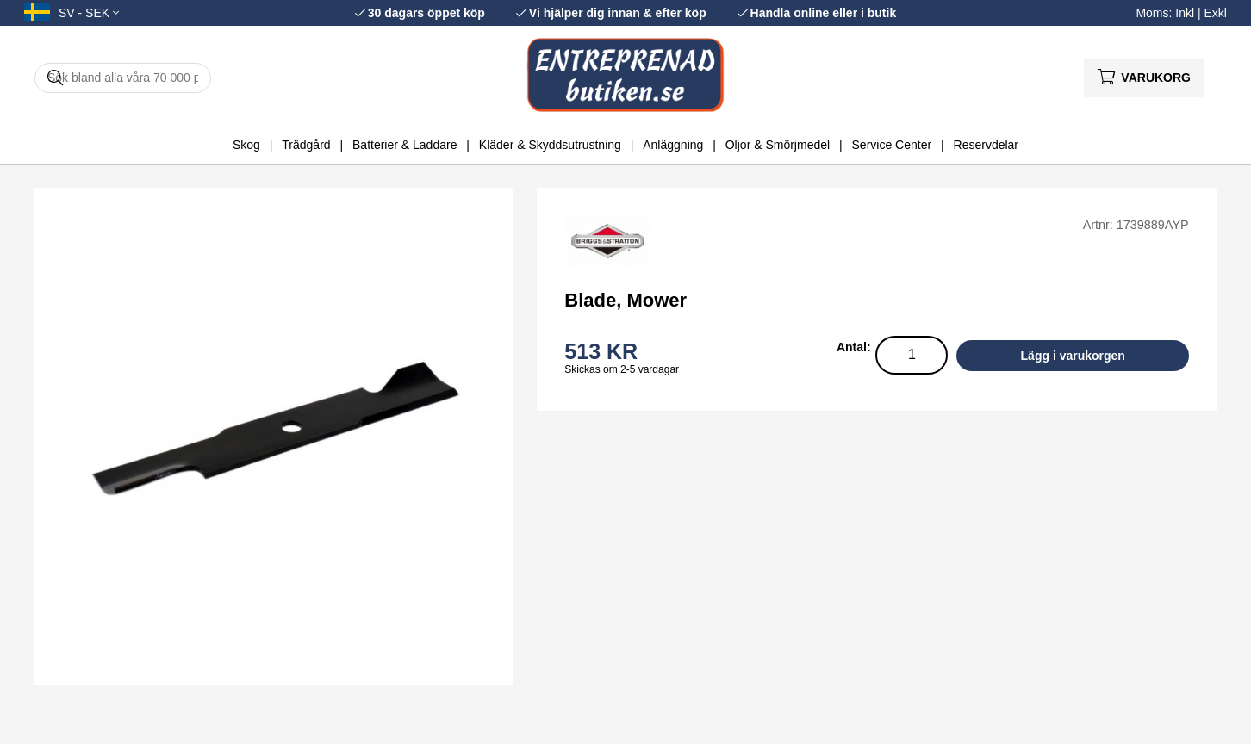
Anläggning (673, 145)
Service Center (892, 145)
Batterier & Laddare (404, 145)
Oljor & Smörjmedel (777, 145)
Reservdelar (986, 145)
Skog (246, 145)
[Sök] (122, 78)
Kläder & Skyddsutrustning (550, 145)
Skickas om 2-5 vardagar (621, 369)
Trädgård (306, 145)
